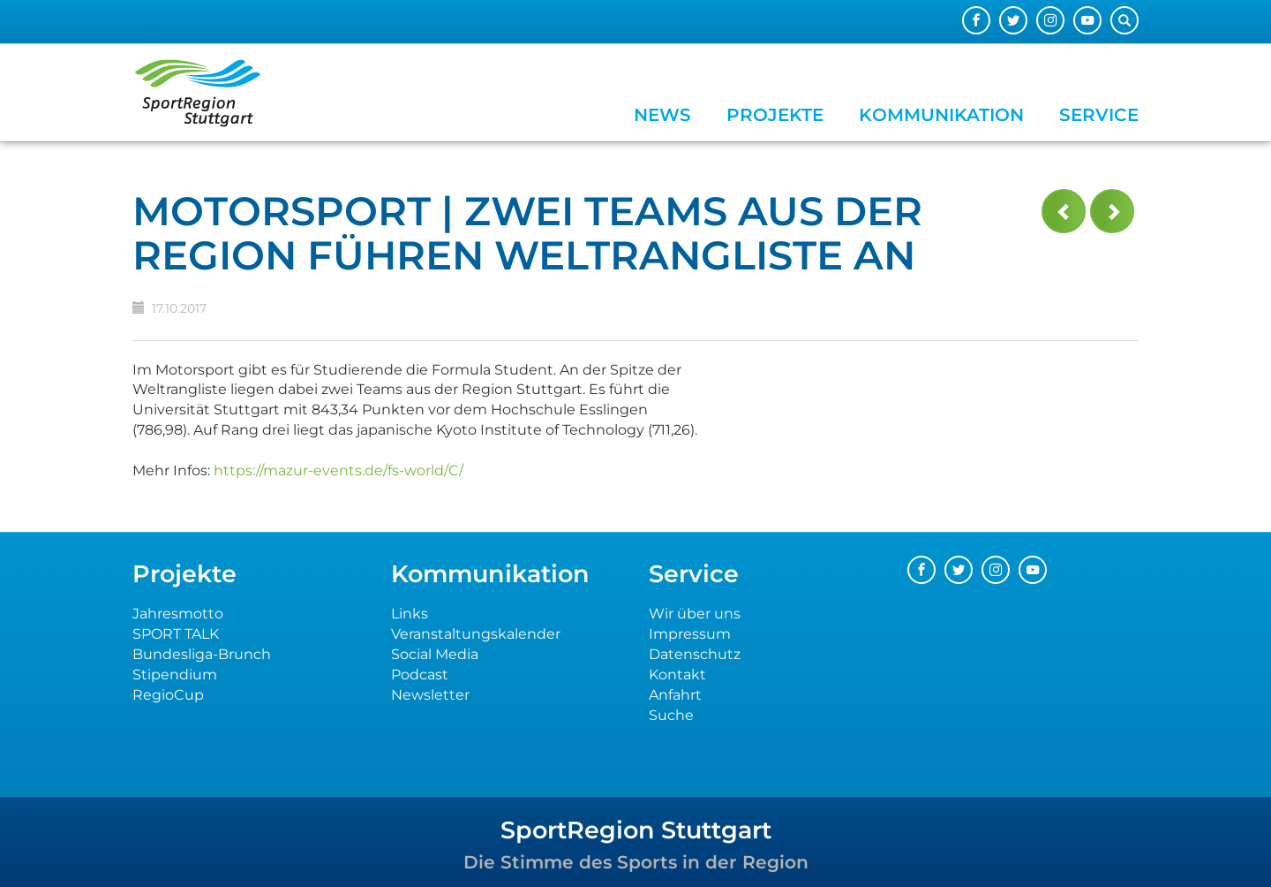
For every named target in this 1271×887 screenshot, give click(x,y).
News (662, 114)
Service (1099, 114)
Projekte (775, 114)
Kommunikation (941, 114)
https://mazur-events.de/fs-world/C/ (338, 470)
